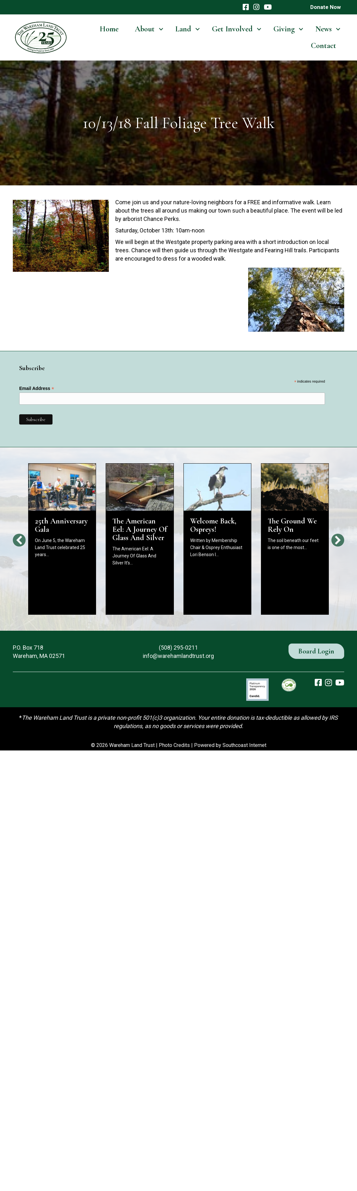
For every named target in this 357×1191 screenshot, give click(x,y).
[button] (161, 29)
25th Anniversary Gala (61, 525)
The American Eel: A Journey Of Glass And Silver (139, 529)
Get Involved (232, 29)
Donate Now (325, 7)
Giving (284, 29)
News (323, 29)
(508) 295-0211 (178, 647)
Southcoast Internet (244, 745)
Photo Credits (174, 745)
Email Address (36, 388)
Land (183, 29)
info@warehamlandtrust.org (178, 655)
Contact (323, 45)
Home (109, 29)
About (145, 29)
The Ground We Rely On (292, 525)
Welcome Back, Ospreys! (213, 525)
